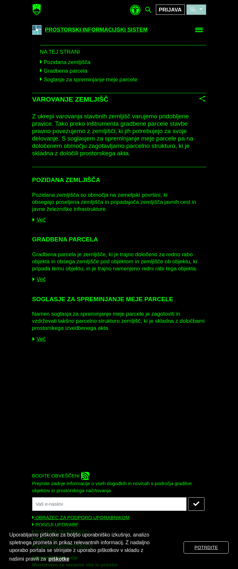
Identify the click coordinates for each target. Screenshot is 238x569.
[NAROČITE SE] (196, 504)
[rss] (85, 476)
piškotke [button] (58, 559)
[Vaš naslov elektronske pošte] (109, 504)
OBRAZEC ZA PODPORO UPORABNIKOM (81, 517)
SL (194, 9)
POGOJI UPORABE (55, 524)
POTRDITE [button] (206, 547)
